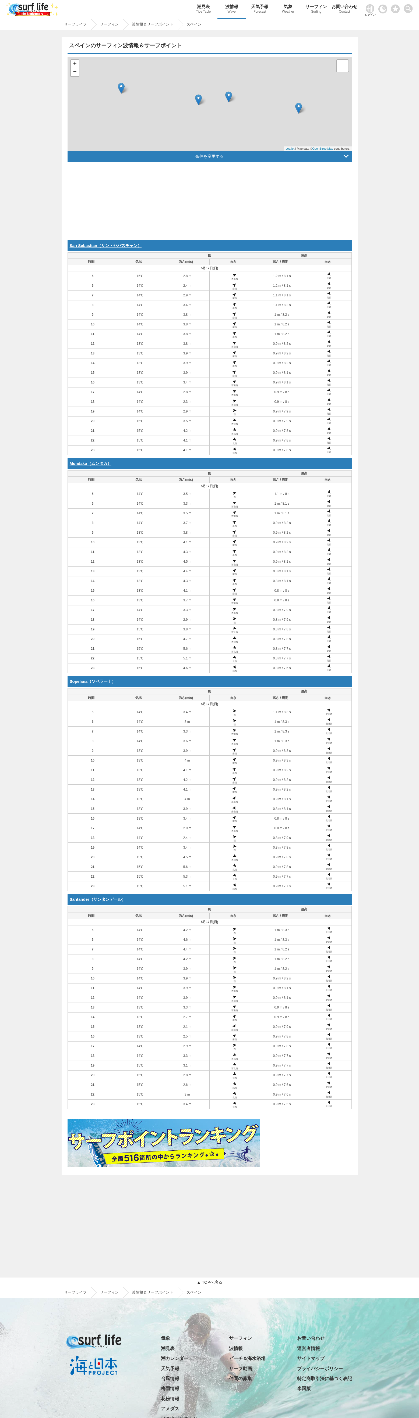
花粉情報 (170, 1398)
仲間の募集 (240, 1378)
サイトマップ (311, 1358)
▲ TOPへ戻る (209, 1282)
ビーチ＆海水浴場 (247, 1358)
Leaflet (290, 148)
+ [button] (74, 64)
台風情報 (170, 1378)
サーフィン (316, 9)
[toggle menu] (409, 7)
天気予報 (260, 9)
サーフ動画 (240, 1368)
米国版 (304, 1388)
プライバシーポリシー (320, 1368)
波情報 (231, 9)
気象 (288, 9)
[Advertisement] (210, 202)
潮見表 (203, 9)
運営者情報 (308, 1348)
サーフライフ (75, 1292)
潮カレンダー (174, 1358)
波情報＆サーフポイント (152, 1292)
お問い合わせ (344, 9)
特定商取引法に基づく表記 (324, 1378)
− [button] (74, 72)
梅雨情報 (170, 1388)
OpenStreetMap (322, 148)
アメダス (170, 1408)
